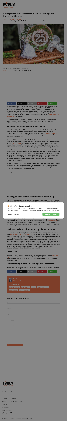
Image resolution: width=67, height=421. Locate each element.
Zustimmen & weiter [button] (51, 215)
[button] (13, 215)
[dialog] (33, 210)
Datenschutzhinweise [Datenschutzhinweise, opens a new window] (17, 211)
